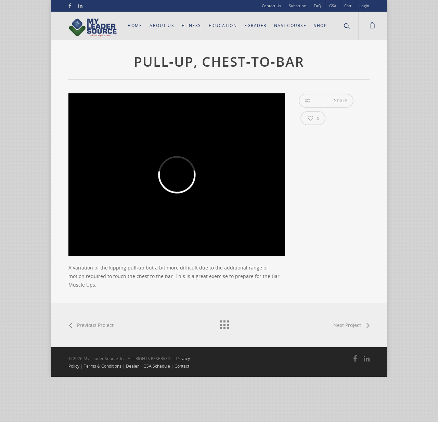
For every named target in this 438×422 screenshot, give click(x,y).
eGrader (255, 25)
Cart (347, 5)
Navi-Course (290, 25)
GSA (332, 5)
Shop (320, 25)
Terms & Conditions (102, 366)
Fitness (191, 25)
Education (223, 25)
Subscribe (297, 5)
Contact (182, 366)
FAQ (317, 5)
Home (135, 25)
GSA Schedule (156, 366)
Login (364, 5)
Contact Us (271, 5)
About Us (162, 25)
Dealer (132, 366)
